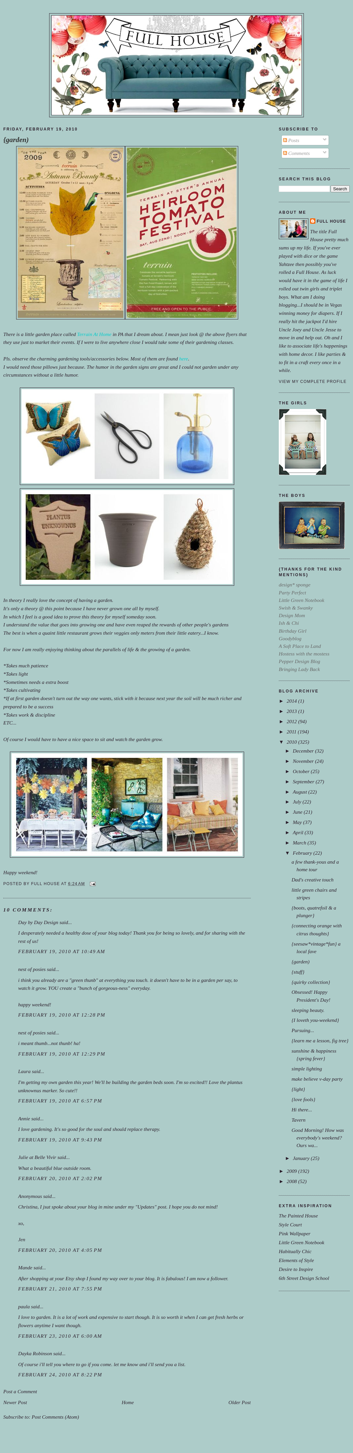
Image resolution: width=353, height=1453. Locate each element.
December (304, 751)
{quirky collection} (311, 982)
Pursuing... (303, 1030)
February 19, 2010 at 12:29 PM (61, 1054)
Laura (24, 1071)
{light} (298, 1089)
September (304, 781)
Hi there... (302, 1109)
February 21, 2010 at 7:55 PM (60, 1288)
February (303, 853)
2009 (292, 1171)
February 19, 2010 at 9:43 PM (60, 1139)
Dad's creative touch (313, 879)
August (300, 792)
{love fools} (303, 1099)
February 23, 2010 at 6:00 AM (60, 1336)
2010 (292, 742)
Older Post (240, 1402)
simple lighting (307, 1068)
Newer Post (15, 1402)
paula (24, 1306)
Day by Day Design (38, 922)
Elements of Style (296, 1260)
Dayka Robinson (35, 1353)
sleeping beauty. (308, 1010)
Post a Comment (20, 1391)
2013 (292, 711)
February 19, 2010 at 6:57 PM (60, 1100)
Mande (25, 1267)
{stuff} (298, 972)
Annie (24, 1118)
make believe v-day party (317, 1079)
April (299, 832)
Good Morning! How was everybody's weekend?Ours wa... (318, 1137)
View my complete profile (312, 381)
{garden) (16, 140)
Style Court (290, 1224)
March (300, 842)
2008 (292, 1181)
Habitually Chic (295, 1251)
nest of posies (32, 969)
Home (128, 1402)
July (298, 801)
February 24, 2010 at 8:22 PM (60, 1374)
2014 (292, 701)
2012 (292, 721)
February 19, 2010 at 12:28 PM (61, 1015)
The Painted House (298, 1215)
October (302, 771)
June (298, 812)
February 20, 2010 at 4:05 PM (60, 1250)
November (304, 761)
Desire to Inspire (296, 1269)
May (298, 822)
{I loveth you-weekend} (315, 1020)
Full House (331, 221)
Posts (291, 140)
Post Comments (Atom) (55, 1417)
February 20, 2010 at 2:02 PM (60, 1178)
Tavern (298, 1120)
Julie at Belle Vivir (37, 1157)
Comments (296, 153)
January (302, 1158)
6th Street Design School (304, 1278)
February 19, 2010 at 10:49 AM (61, 951)
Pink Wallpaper (294, 1233)
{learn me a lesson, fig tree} (320, 1040)
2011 (292, 731)
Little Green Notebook (301, 1242)
